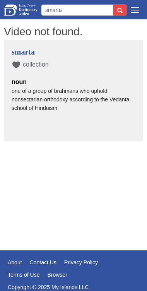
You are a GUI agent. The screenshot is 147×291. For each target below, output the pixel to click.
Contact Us (43, 262)
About (15, 262)
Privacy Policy (81, 262)
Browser (57, 275)
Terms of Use (23, 275)
